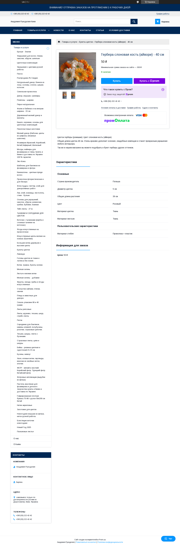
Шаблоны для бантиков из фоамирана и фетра (28, 166)
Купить (117, 81)
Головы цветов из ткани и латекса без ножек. (28, 259)
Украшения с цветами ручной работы (30, 68)
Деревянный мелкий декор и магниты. (29, 116)
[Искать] (134, 21)
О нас (72, 30)
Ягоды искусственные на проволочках (28, 230)
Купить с (149, 81)
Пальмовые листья (25, 431)
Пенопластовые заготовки (28, 129)
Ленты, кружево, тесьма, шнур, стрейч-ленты (30, 314)
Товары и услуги (36, 30)
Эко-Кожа (21, 161)
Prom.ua (102, 540)
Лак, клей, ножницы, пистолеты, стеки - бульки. (30, 194)
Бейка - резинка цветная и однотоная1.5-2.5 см (28, 348)
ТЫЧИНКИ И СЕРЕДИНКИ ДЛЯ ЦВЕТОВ (30, 214)
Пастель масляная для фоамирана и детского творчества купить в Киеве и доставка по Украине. (29, 388)
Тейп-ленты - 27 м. (25, 209)
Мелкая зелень (23, 269)
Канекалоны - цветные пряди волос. (29, 173)
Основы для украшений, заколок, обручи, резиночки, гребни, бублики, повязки (29, 202)
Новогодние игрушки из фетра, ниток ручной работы (30, 415)
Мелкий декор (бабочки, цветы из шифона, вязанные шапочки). (30, 135)
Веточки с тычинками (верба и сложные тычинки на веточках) (30, 222)
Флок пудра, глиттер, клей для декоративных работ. (30, 187)
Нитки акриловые (24, 405)
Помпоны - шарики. (25, 100)
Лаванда (21, 254)
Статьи (100, 30)
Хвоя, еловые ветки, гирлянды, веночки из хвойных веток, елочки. (30, 361)
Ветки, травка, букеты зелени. (30, 265)
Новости (59, 30)
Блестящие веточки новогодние (25, 421)
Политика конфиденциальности (110, 542)
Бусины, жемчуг (24, 354)
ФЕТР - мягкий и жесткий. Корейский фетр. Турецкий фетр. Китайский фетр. (31, 370)
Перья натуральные (25, 104)
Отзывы (17, 444)
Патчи (19, 320)
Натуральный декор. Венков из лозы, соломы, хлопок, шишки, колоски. (30, 84)
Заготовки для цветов (26, 409)
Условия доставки (119, 30)
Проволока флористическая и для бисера (30, 180)
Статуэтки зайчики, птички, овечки (28, 290)
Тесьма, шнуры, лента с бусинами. (27, 335)
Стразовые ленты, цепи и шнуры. (28, 341)
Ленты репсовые (24, 309)
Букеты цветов (86, 42)
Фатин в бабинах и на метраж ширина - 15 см (30, 110)
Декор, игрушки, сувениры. (28, 96)
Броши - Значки (24, 52)
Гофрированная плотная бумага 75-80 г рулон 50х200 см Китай (31, 398)
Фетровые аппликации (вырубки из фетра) (31, 378)
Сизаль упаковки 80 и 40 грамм (28, 303)
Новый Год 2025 (24, 427)
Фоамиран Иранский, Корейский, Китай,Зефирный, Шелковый (31, 144)
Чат (168, 538)
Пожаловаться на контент (86, 542)
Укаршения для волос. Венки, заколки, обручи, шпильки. (30, 57)
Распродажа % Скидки (27, 78)
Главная (17, 30)
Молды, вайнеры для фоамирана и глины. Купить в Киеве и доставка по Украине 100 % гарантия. (30, 153)
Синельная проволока (27, 92)
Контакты (85, 30)
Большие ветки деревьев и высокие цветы (29, 244)
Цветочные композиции (27, 63)
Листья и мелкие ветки (26, 273)
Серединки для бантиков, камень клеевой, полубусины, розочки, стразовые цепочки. (30, 326)
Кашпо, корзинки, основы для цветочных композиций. (30, 123)
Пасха (19, 74)
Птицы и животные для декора (27, 297)
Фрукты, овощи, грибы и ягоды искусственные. (30, 283)
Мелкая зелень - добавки (28, 278)
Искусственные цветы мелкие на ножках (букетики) (31, 237)
